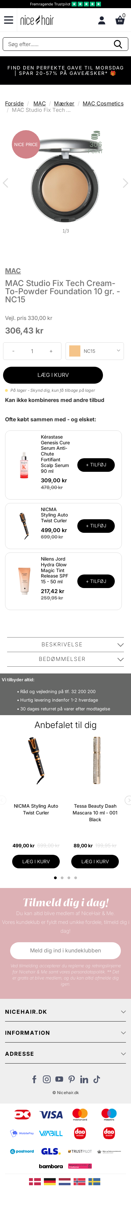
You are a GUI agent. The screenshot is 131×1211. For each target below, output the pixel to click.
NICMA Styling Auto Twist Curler (54, 515)
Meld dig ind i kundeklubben (65, 950)
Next (124, 184)
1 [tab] (56, 877)
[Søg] (65, 44)
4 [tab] (76, 877)
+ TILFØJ (96, 464)
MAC (39, 103)
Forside (14, 103)
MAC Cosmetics (103, 103)
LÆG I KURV (53, 374)
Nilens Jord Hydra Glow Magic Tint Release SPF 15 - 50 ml (54, 570)
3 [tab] (69, 877)
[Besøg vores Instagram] (46, 1081)
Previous (7, 184)
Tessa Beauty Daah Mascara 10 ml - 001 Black (95, 812)
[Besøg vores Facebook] (34, 1081)
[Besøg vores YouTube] (59, 1081)
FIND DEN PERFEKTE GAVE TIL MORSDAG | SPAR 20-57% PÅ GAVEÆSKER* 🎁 (65, 70)
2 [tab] (63, 877)
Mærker (64, 103)
